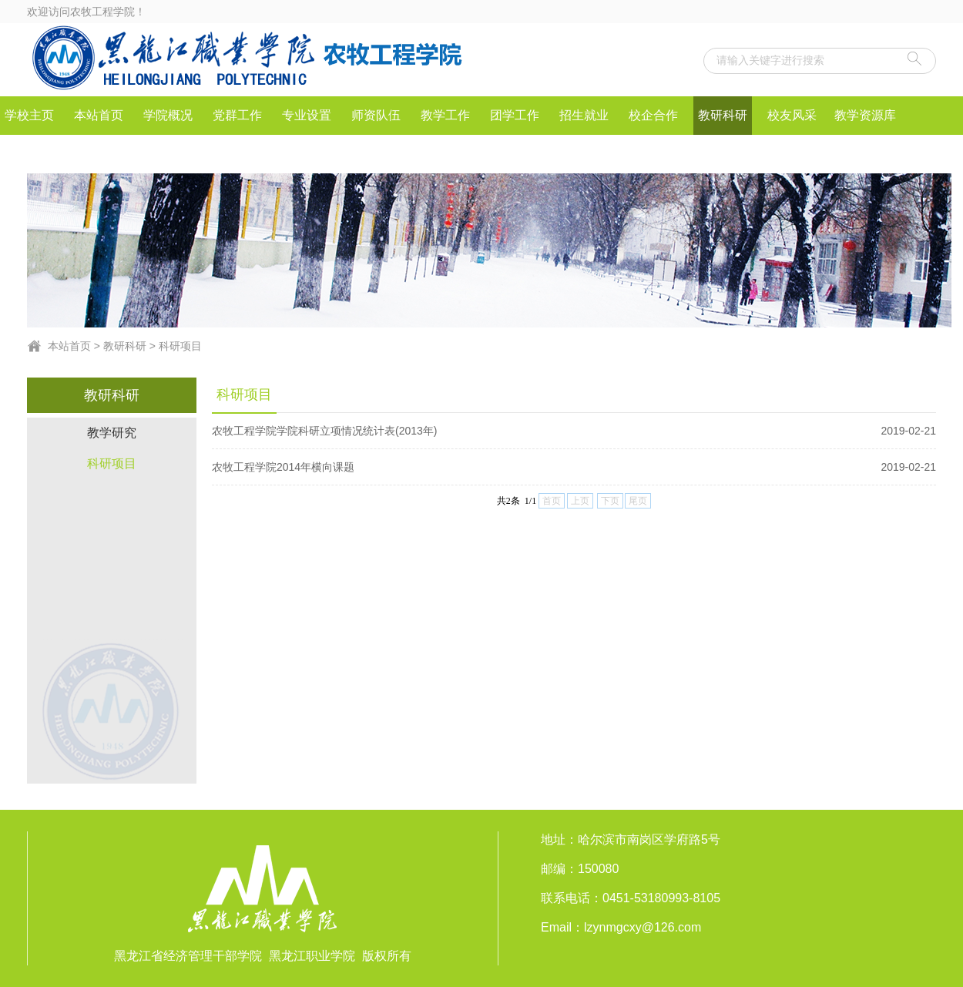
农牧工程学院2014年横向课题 (574, 466)
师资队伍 (376, 115)
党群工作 (237, 115)
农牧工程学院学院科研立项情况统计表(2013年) (574, 430)
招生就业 (584, 115)
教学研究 (111, 432)
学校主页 (29, 115)
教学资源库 (865, 115)
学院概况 (168, 115)
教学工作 (445, 115)
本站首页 (98, 115)
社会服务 (29, 153)
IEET (98, 153)
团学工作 (514, 115)
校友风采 (792, 115)
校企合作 (653, 115)
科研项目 (180, 346)
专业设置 (306, 115)
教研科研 (722, 115)
